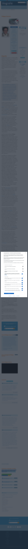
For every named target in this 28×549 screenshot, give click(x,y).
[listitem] (14, 276)
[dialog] (14, 274)
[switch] (22, 266)
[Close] (26, 253)
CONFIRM (9, 293)
